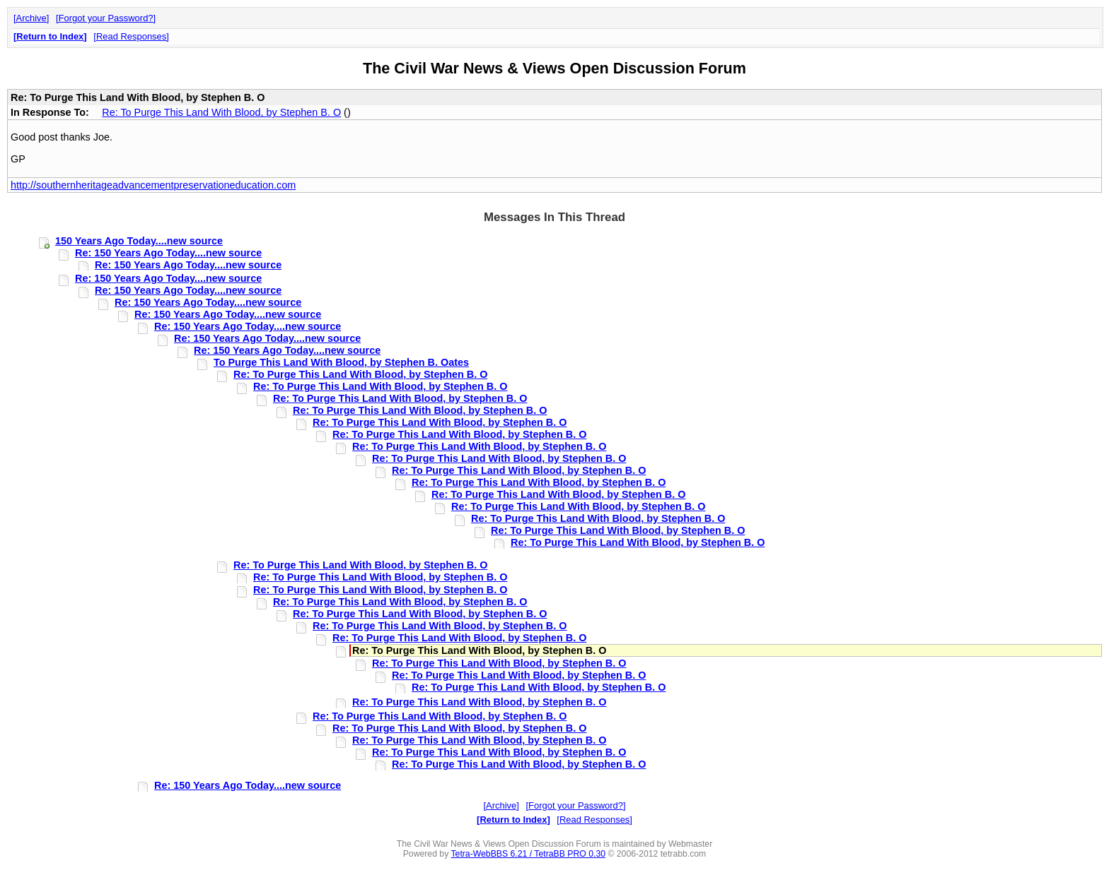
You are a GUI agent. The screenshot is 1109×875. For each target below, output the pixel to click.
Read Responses (131, 36)
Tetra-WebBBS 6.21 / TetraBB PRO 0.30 (528, 854)
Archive (31, 18)
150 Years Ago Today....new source (139, 240)
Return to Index (49, 36)
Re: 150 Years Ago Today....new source (168, 252)
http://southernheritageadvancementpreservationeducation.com (153, 185)
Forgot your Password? (106, 18)
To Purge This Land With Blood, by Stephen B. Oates (341, 362)
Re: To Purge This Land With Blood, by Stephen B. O (221, 112)
